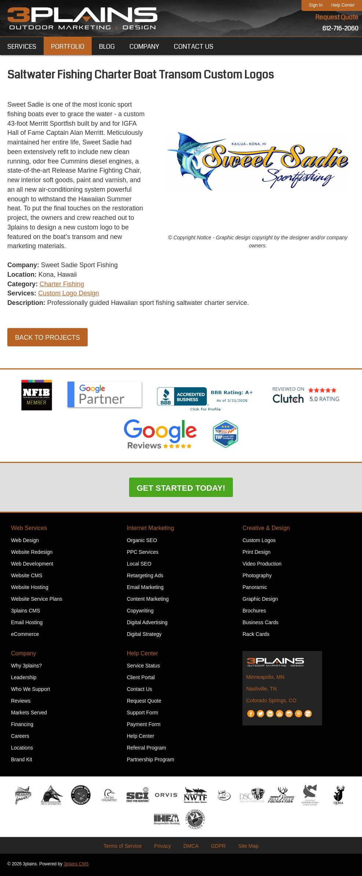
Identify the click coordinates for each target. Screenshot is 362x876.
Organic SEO (142, 542)
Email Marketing (145, 589)
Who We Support (30, 691)
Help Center (343, 5)
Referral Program (146, 749)
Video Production (261, 565)
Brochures (254, 612)
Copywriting (140, 612)
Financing (22, 726)
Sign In (315, 5)
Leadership (23, 679)
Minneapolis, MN (265, 679)
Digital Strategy (144, 636)
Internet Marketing (150, 530)
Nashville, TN (261, 690)
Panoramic (254, 589)
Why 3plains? (26, 667)
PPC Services (142, 554)
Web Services (29, 530)
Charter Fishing (62, 286)
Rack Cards (255, 636)
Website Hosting (29, 589)
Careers (20, 738)
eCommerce (25, 636)
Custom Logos (258, 542)
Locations (22, 749)
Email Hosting (27, 624)
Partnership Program (150, 761)
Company (23, 655)
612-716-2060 (340, 28)
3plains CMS (25, 612)
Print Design (256, 554)
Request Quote (336, 17)
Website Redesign (31, 554)
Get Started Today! (181, 489)
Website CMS (26, 577)
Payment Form (144, 726)
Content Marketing (148, 601)
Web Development (32, 565)
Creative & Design (266, 530)
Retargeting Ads (145, 577)
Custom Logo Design (69, 295)
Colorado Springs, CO (271, 702)
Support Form (142, 714)
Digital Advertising (147, 624)
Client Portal (141, 679)
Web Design (25, 542)
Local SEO (139, 565)
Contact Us (139, 691)
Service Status (143, 667)
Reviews (20, 703)
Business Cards (260, 624)
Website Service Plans (36, 601)
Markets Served (29, 714)
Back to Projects (48, 339)
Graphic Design (260, 601)
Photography (256, 577)
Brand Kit (21, 761)
